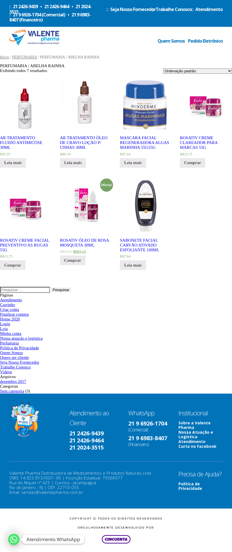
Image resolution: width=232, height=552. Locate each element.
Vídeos (6, 372)
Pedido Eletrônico (205, 41)
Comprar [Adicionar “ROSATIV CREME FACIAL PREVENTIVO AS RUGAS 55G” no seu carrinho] (12, 265)
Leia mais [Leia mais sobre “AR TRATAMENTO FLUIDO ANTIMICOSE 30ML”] (13, 162)
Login (5, 324)
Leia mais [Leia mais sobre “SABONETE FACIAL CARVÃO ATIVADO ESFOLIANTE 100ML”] (133, 265)
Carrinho (7, 304)
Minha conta (10, 333)
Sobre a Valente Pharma (194, 425)
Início (4, 57)
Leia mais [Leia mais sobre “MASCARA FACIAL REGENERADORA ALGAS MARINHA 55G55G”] (133, 162)
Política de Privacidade (19, 348)
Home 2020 (10, 319)
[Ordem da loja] (197, 71)
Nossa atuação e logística (21, 338)
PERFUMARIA (24, 57)
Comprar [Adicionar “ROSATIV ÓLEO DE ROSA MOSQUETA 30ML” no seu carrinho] (72, 260)
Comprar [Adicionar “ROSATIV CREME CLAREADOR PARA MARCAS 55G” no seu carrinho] (192, 162)
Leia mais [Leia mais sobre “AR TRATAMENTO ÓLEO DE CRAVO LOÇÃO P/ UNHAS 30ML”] (73, 162)
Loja (4, 328)
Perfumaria (9, 343)
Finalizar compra (14, 314)
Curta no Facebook (197, 446)
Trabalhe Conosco (15, 367)
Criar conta (9, 309)
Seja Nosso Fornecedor (19, 362)
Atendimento (11, 300)
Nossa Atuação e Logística (195, 434)
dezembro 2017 (13, 381)
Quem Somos (171, 41)
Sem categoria (12, 391)
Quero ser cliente (14, 357)
